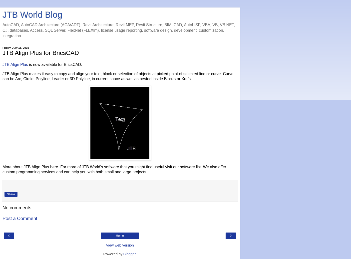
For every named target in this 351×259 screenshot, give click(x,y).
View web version (120, 245)
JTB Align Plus (15, 64)
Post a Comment (19, 218)
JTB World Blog (32, 14)
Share (11, 194)
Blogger (129, 254)
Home (120, 236)
